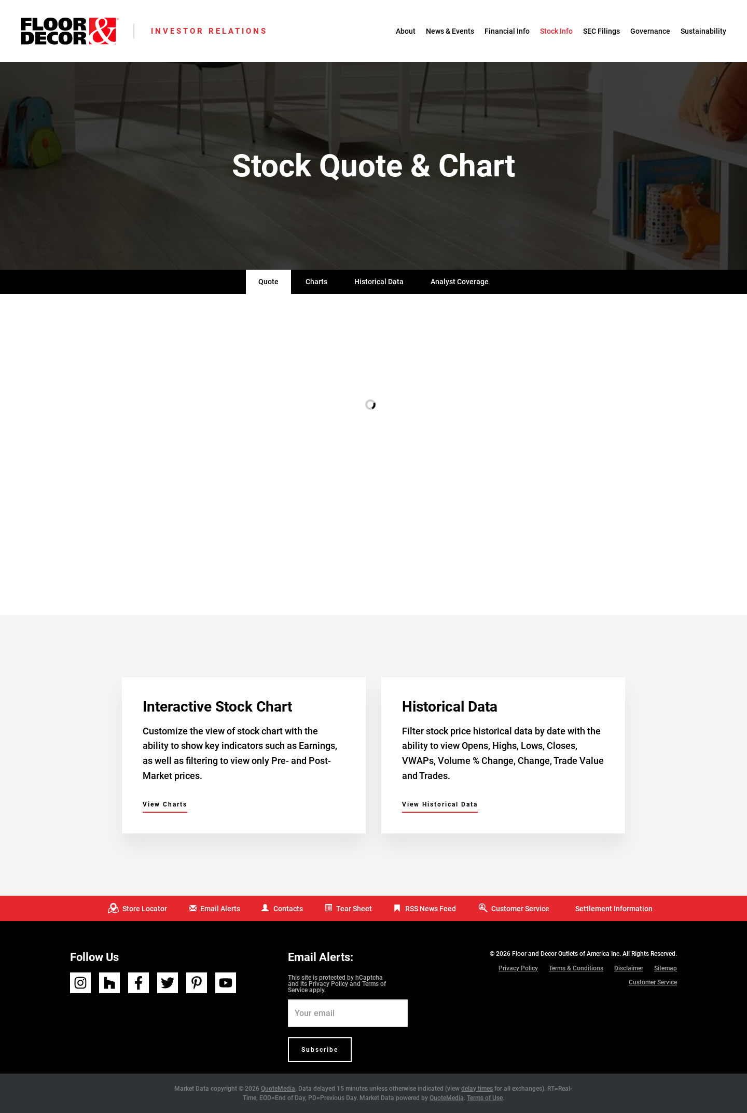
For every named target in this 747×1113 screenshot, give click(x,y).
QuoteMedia (278, 1088)
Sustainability (703, 31)
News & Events (450, 31)
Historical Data (379, 281)
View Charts (165, 804)
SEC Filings (601, 31)
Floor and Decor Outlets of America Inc (565, 953)
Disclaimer (628, 968)
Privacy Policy (328, 983)
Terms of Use (485, 1098)
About (406, 31)
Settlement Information (614, 909)
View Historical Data (440, 804)
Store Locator (144, 909)
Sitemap (665, 968)
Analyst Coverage (460, 281)
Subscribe (319, 1049)
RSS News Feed (430, 909)
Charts (316, 281)
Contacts (288, 909)
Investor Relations (209, 31)
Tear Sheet (354, 909)
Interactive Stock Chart (217, 706)
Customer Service (520, 909)
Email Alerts (220, 909)
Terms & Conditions (576, 968)
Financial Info (507, 31)
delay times (477, 1088)
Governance (650, 31)
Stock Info (556, 31)
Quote (268, 281)
